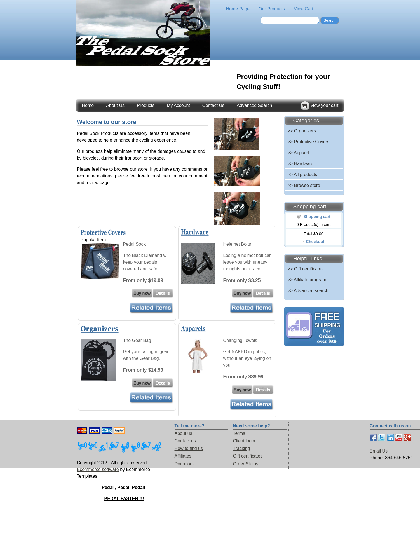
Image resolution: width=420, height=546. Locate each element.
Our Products (272, 8)
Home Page (238, 8)
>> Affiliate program (307, 279)
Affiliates (183, 456)
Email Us (379, 451)
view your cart (325, 105)
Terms (239, 433)
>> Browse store (304, 185)
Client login (244, 441)
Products (145, 105)
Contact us (185, 441)
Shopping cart (316, 216)
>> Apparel (298, 152)
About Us (115, 105)
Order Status (246, 463)
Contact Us (213, 105)
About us (183, 433)
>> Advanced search (308, 290)
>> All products (302, 174)
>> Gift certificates (306, 268)
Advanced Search (254, 105)
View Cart (303, 8)
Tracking (241, 448)
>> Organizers (302, 130)
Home (88, 105)
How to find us (189, 448)
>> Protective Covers (308, 141)
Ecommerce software (98, 469)
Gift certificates (248, 456)
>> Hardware (301, 163)
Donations (185, 463)
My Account (178, 105)
